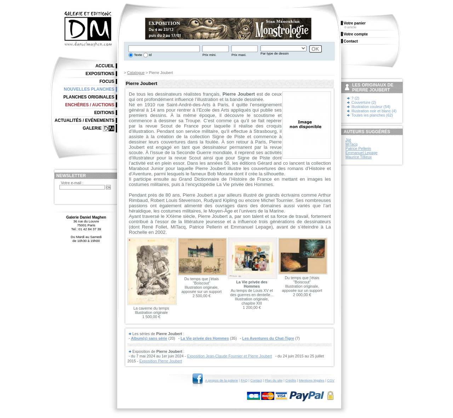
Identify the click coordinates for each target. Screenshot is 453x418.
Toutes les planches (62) (372, 115)
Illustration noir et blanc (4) (373, 111)
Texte (137, 55)
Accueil (105, 65)
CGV (330, 380)
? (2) (355, 98)
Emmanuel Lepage (361, 153)
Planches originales (88, 97)
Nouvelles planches (89, 89)
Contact (256, 380)
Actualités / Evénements (84, 120)
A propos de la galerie (221, 380)
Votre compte (356, 34)
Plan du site (273, 380)
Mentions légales (311, 380)
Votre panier (355, 23)
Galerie (92, 128)
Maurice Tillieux (358, 157)
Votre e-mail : (72, 183)
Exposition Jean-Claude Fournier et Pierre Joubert (229, 356)
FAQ (244, 380)
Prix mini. (209, 55)
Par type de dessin (274, 53)
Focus (106, 81)
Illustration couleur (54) (370, 106)
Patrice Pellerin (358, 148)
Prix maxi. (238, 55)
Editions (104, 112)
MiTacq (351, 144)
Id (150, 55)
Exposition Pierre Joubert (160, 361)
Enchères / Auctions (89, 104)
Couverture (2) (363, 102)
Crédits (290, 380)
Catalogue (135, 72)
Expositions (100, 73)
